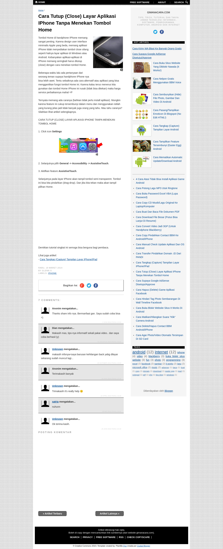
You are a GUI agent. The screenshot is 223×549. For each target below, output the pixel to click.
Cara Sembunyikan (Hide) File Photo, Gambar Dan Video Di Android (167, 98)
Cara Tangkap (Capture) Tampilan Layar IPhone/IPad (68, 259)
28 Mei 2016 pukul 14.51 (111, 411)
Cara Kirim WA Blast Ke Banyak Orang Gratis (157, 48)
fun (147, 360)
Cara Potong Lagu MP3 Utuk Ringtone (157, 188)
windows (170, 375)
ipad (180, 371)
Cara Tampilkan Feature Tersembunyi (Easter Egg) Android (167, 145)
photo (158, 360)
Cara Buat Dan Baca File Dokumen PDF (158, 211)
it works (169, 364)
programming (173, 360)
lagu (179, 364)
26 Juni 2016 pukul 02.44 (111, 429)
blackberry (154, 356)
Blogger (169, 390)
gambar (158, 364)
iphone (52, 273)
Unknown (57, 349)
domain (146, 371)
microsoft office (139, 367)
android (138, 352)
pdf (144, 375)
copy (137, 371)
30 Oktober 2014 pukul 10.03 (109, 363)
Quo (125, 546)
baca (175, 367)
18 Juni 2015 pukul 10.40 (111, 378)
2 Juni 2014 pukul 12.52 (111, 322)
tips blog (159, 375)
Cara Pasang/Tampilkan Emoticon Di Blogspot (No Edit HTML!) (167, 114)
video (140, 356)
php (150, 375)
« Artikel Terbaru (52, 513)
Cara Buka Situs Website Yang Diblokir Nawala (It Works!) (166, 67)
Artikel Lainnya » (109, 513)
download (157, 371)
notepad (135, 375)
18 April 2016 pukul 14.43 (111, 396)
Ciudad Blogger (143, 546)
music (154, 367)
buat (183, 367)
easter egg (169, 371)
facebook (145, 364)
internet (161, 352)
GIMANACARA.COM (158, 12)
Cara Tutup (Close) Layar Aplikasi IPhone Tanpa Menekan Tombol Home (77, 22)
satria (55, 401)
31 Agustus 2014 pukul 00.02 (109, 342)
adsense (165, 367)
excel (134, 364)
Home (40, 10)
